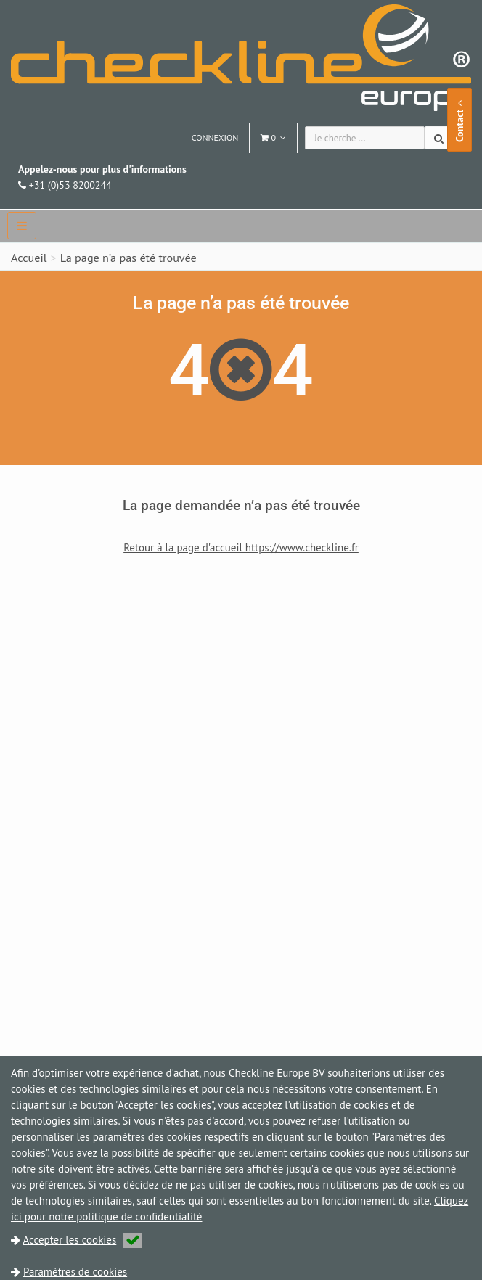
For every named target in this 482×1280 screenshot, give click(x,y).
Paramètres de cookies (75, 1272)
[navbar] (21, 225)
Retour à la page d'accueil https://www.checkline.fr (241, 547)
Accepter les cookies (83, 1240)
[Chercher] (440, 137)
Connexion (215, 137)
